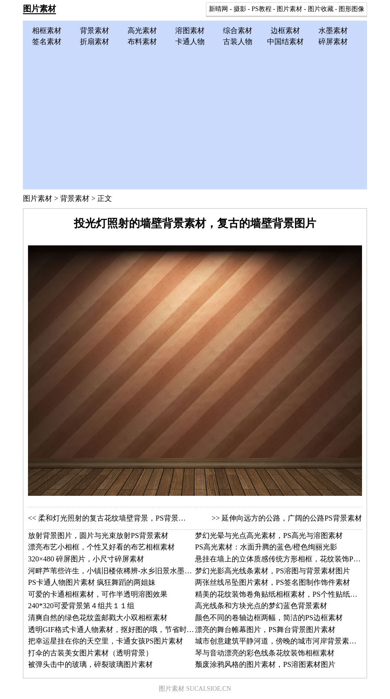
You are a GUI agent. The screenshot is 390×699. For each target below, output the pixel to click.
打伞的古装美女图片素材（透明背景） (90, 653)
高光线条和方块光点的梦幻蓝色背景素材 (261, 606)
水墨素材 (333, 30)
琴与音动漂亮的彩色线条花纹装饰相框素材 (264, 653)
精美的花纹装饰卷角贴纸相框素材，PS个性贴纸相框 (280, 594)
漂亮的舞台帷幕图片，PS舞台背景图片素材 (265, 629)
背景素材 (94, 30)
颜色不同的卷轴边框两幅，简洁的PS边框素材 (269, 617)
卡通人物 (190, 41)
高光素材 (142, 30)
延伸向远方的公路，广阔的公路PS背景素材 (292, 518)
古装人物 (237, 41)
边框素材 (285, 30)
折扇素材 (94, 41)
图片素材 (39, 8)
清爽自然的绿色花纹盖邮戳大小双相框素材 (97, 617)
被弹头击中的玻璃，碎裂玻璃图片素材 (90, 664)
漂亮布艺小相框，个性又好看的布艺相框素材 (101, 547)
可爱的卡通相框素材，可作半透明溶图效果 (97, 594)
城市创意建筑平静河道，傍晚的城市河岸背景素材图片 (283, 641)
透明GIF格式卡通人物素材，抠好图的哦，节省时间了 (114, 629)
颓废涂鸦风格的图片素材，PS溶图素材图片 (265, 664)
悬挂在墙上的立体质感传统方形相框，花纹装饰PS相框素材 (291, 559)
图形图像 (351, 9)
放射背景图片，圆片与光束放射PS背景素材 (98, 535)
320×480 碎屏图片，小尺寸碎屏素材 (86, 559)
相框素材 (46, 30)
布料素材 (142, 41)
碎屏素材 (333, 41)
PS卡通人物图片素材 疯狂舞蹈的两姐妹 (92, 582)
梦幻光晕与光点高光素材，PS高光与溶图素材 (269, 535)
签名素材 (46, 41)
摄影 (240, 9)
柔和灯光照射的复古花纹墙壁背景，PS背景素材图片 (123, 518)
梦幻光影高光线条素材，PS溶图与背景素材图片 (272, 571)
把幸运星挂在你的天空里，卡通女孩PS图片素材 (105, 641)
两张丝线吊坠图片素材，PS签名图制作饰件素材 (272, 582)
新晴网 (218, 9)
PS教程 (261, 9)
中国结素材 (285, 41)
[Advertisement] (195, 116)
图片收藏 (321, 9)
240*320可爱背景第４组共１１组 (81, 606)
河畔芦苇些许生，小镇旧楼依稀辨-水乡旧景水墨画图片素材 (124, 571)
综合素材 (237, 30)
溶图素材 (190, 30)
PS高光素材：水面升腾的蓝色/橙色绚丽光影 (266, 547)
